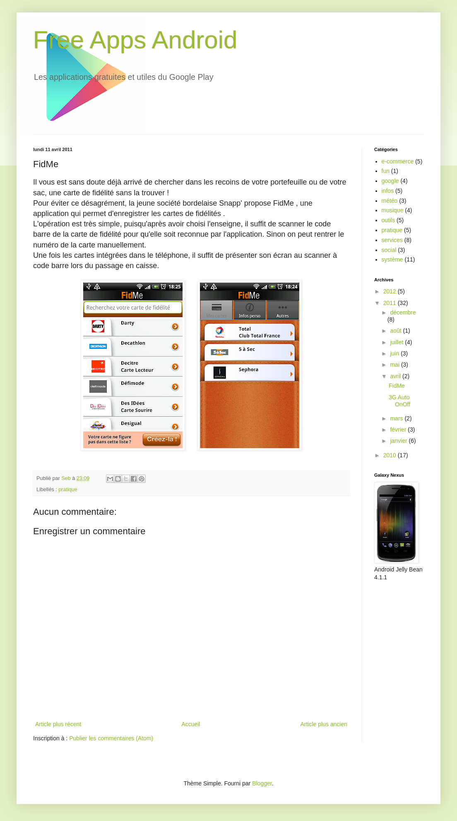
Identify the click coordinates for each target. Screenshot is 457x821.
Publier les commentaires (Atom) (111, 738)
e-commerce (398, 161)
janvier (399, 440)
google (390, 181)
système (392, 259)
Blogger (262, 783)
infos (388, 190)
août (396, 330)
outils (388, 220)
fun (386, 171)
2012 (390, 291)
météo (390, 200)
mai (395, 364)
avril (396, 376)
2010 (390, 455)
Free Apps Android (135, 40)
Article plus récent (58, 724)
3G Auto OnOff (399, 401)
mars (397, 418)
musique (393, 210)
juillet (397, 342)
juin (395, 353)
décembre (403, 312)
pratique (67, 489)
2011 (390, 303)
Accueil (190, 724)
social (389, 250)
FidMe (397, 385)
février (399, 429)
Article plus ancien (323, 724)
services (392, 240)
